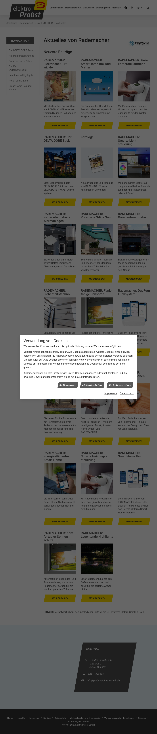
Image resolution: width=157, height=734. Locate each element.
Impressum (110, 393)
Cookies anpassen (68, 385)
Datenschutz (127, 393)
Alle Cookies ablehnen (92, 385)
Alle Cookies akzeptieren (120, 385)
